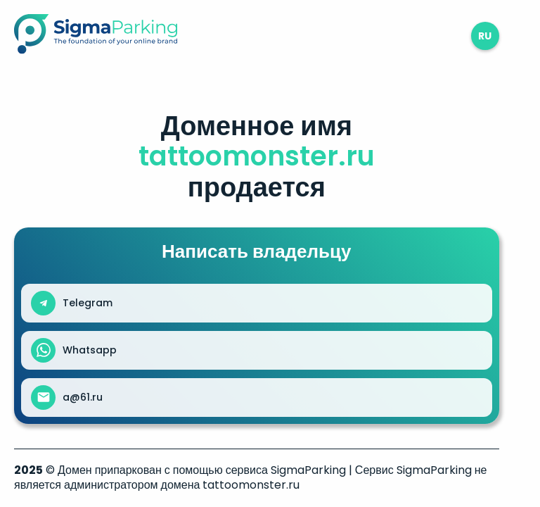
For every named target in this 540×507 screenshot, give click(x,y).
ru (484, 36)
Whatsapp (90, 350)
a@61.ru (83, 397)
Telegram (87, 302)
